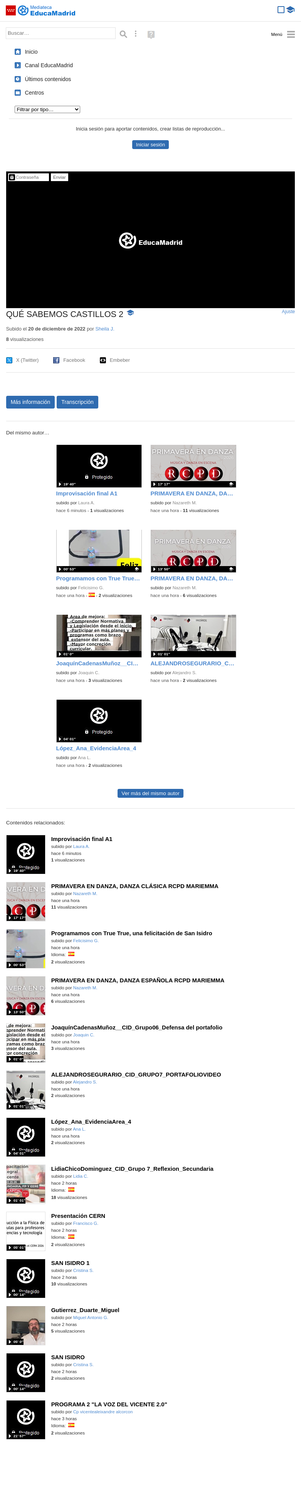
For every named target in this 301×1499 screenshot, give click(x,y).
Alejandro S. (184, 672)
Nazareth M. (185, 502)
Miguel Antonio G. (90, 1317)
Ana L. (84, 757)
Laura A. (86, 502)
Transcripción (77, 402)
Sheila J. (104, 329)
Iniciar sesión (150, 145)
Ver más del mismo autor (150, 793)
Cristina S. (83, 1270)
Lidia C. (80, 1176)
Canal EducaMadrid (49, 65)
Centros (34, 93)
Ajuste (288, 311)
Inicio (31, 52)
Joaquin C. (88, 672)
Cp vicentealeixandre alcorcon (103, 1411)
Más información (30, 402)
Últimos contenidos (48, 79)
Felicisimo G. (91, 587)
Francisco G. (85, 1223)
